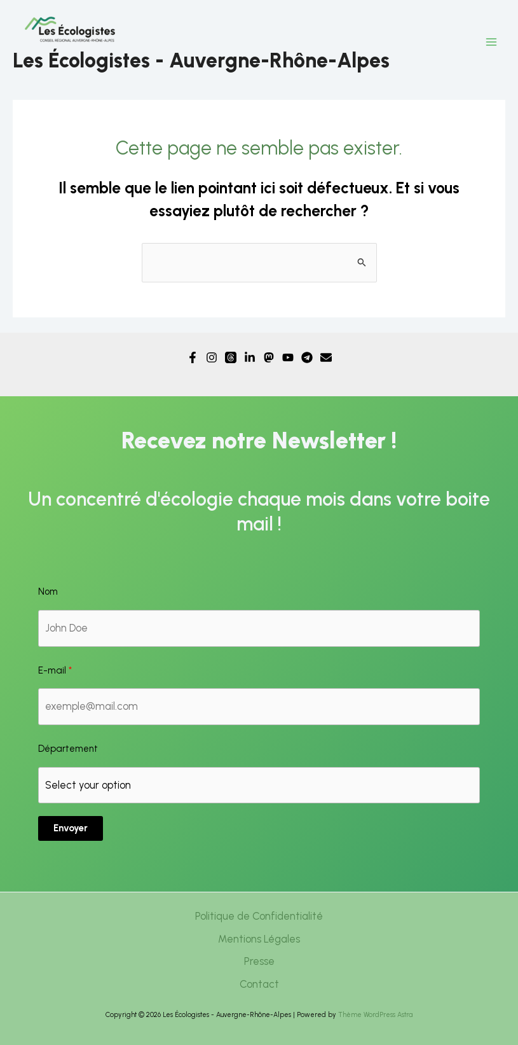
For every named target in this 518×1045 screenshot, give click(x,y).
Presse (259, 961)
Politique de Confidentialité (259, 916)
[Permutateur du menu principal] (491, 42)
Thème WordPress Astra (375, 1015)
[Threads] (230, 357)
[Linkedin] (250, 357)
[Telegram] (307, 357)
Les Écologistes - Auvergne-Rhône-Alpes (201, 60)
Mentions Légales (259, 938)
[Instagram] (211, 357)
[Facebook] (192, 357)
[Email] (326, 357)
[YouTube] (288, 357)
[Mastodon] (269, 357)
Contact (259, 984)
